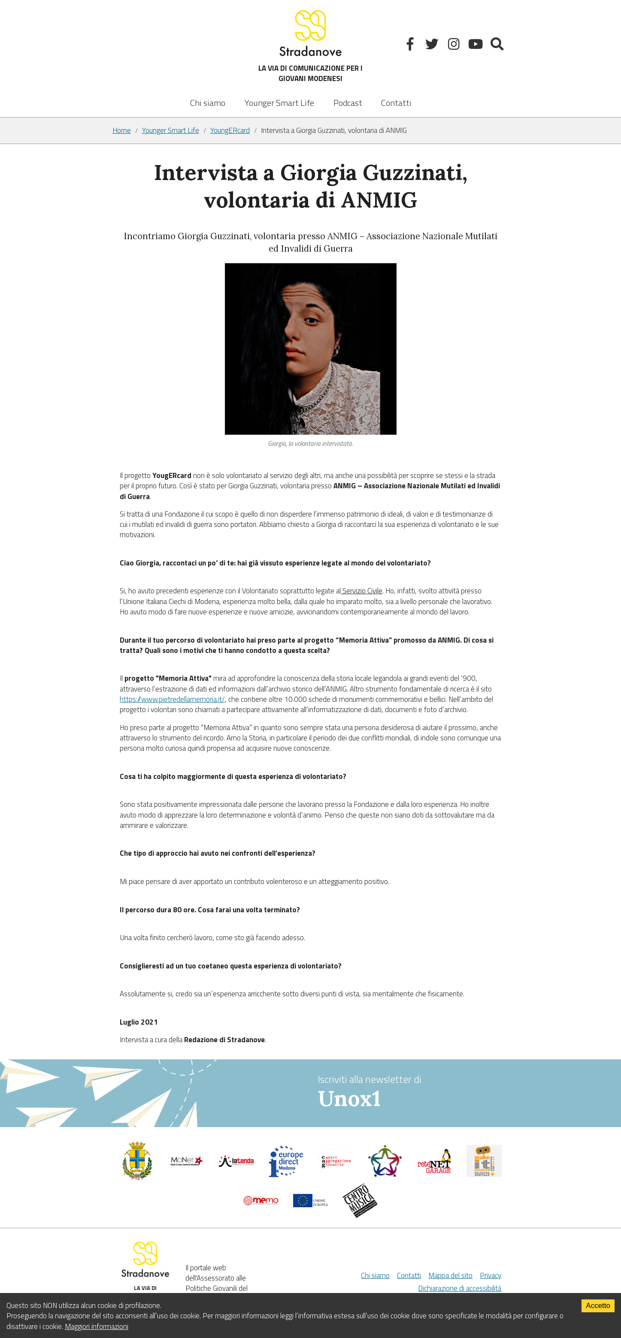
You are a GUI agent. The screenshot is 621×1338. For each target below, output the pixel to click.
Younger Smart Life (170, 130)
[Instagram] (455, 45)
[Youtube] (476, 45)
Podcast (347, 102)
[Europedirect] (285, 1175)
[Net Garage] (434, 1171)
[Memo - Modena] (261, 1203)
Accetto (598, 1306)
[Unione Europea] (310, 1204)
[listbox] (279, 97)
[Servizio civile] (385, 1175)
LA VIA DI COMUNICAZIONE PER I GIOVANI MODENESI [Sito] (310, 45)
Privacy (490, 1275)
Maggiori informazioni (96, 1326)
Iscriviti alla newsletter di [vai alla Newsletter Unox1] (413, 1092)
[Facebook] (411, 45)
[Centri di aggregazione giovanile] (335, 1171)
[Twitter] (433, 45)
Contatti (396, 102)
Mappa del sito (450, 1275)
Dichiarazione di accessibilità (459, 1288)
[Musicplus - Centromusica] (360, 1215)
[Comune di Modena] (186, 1165)
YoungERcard (230, 130)
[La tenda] (236, 1164)
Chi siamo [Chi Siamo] (375, 1275)
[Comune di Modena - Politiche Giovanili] (137, 1178)
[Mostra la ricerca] (498, 45)
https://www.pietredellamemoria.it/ (172, 699)
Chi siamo (207, 102)
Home (121, 130)
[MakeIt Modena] (484, 1174)
